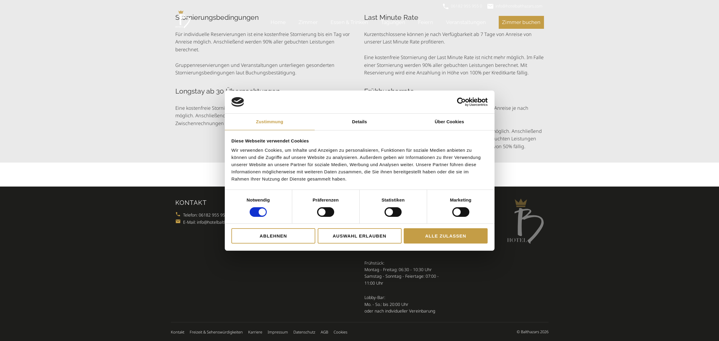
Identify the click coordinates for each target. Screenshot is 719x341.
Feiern (425, 22)
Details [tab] (359, 121)
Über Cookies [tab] (449, 121)
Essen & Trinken (349, 22)
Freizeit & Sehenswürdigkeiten (216, 332)
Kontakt (177, 332)
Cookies (340, 332)
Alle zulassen (445, 235)
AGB (324, 332)
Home (278, 22)
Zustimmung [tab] (269, 121)
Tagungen (393, 22)
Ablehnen (273, 235)
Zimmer (308, 22)
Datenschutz (304, 332)
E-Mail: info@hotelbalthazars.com (210, 222)
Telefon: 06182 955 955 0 (203, 215)
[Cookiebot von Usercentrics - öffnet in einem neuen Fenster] (461, 101)
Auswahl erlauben (359, 235)
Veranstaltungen (466, 22)
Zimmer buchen (521, 22)
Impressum (278, 332)
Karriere (255, 332)
